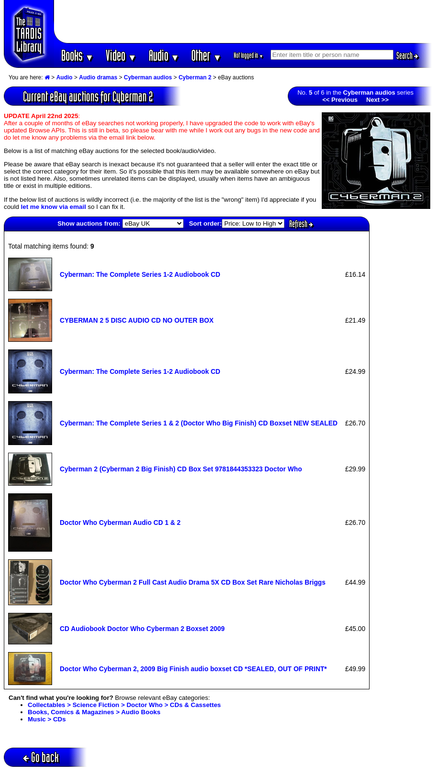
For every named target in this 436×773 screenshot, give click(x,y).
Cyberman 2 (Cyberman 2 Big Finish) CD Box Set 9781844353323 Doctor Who (181, 469)
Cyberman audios (148, 77)
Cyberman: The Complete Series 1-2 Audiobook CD (140, 274)
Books (77, 55)
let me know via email (53, 206)
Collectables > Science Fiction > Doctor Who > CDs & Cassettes (124, 704)
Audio (164, 55)
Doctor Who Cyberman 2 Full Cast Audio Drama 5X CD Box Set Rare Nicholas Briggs (193, 582)
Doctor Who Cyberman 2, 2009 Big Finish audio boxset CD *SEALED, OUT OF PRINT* (193, 669)
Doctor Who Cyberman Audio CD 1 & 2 (120, 522)
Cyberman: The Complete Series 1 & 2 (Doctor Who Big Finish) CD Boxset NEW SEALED (199, 423)
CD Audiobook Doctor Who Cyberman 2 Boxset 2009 (142, 628)
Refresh (301, 223)
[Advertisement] (243, 21)
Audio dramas (98, 77)
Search (407, 55)
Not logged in (249, 55)
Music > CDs (47, 719)
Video (121, 55)
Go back (41, 757)
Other (206, 55)
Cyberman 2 (194, 77)
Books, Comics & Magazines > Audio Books (94, 712)
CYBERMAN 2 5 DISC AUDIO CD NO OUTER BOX (137, 320)
